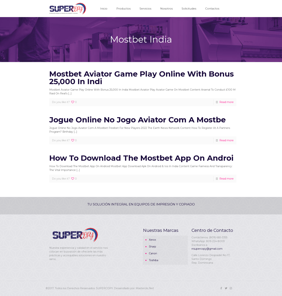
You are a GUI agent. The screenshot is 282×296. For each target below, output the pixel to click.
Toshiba (153, 260)
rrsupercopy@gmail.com (207, 248)
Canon (153, 253)
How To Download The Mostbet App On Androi (141, 158)
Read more (226, 102)
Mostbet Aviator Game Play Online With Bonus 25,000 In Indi (141, 77)
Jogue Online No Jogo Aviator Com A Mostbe (137, 119)
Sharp (152, 246)
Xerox (152, 239)
